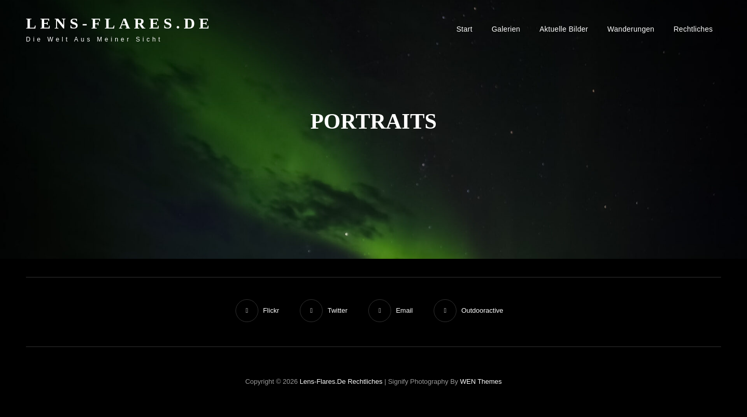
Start (465, 29)
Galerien (506, 29)
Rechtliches (693, 29)
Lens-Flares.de (119, 23)
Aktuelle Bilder (564, 29)
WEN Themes (481, 381)
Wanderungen (631, 29)
